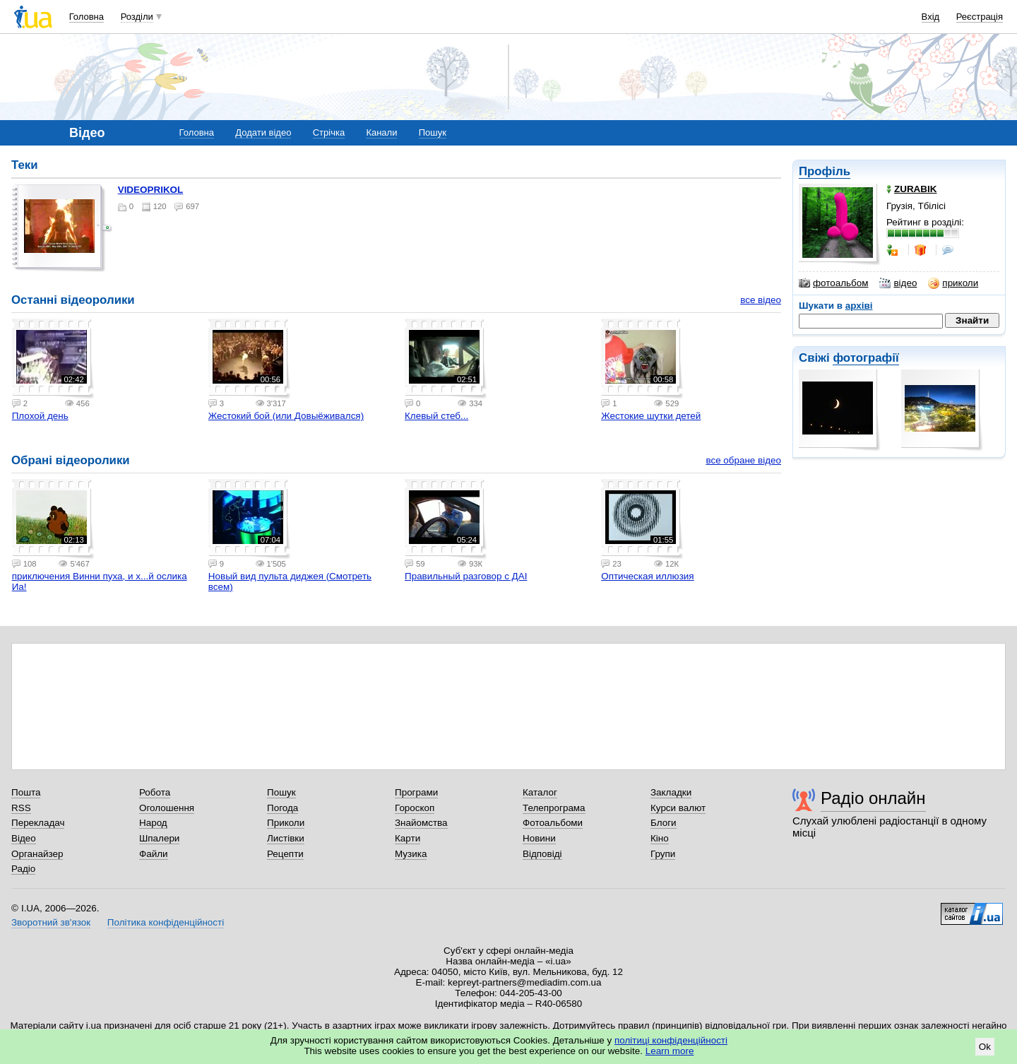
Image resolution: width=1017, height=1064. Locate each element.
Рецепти (285, 854)
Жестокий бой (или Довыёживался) (286, 415)
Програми (416, 792)
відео (898, 283)
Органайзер (37, 854)
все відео (760, 300)
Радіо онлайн (873, 798)
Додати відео (263, 132)
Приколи (285, 822)
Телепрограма (554, 808)
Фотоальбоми (553, 822)
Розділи (137, 16)
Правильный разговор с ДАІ (466, 576)
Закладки (670, 792)
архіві (859, 305)
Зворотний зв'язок (50, 922)
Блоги (663, 822)
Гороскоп (414, 808)
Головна (86, 16)
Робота (154, 792)
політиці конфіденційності (670, 1040)
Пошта (25, 792)
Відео (23, 838)
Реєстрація (979, 16)
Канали (381, 132)
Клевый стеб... (436, 415)
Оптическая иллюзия (647, 576)
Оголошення (166, 808)
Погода (282, 808)
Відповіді (542, 854)
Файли (153, 854)
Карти (407, 838)
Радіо (23, 868)
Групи (662, 854)
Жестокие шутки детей (651, 415)
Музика (411, 854)
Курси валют (678, 808)
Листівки (285, 838)
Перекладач (37, 822)
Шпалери (159, 838)
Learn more (670, 1051)
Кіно (659, 838)
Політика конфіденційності (165, 922)
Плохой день (40, 415)
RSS (21, 808)
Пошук (432, 132)
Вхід (931, 16)
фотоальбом (833, 283)
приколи (953, 283)
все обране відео (743, 460)
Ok (985, 1046)
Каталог (540, 792)
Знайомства (421, 822)
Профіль (824, 171)
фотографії (865, 358)
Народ (153, 822)
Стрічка (329, 132)
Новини (539, 838)
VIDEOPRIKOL (151, 189)
